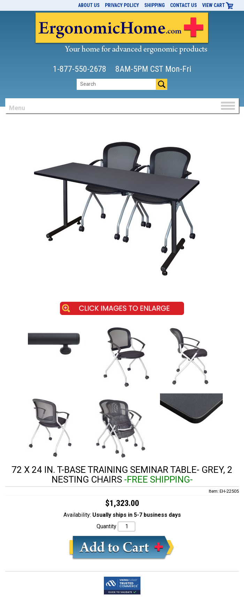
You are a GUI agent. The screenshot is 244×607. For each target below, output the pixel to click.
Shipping (154, 5)
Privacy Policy (122, 5)
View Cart (218, 5)
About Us (89, 5)
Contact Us (183, 5)
